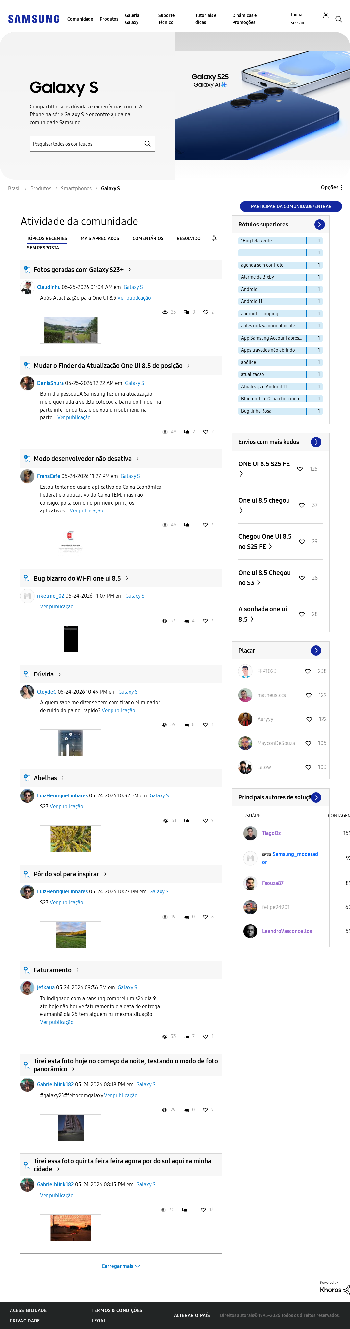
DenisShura (50, 383)
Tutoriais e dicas (205, 19)
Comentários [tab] (148, 238)
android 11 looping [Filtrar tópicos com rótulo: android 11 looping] (259, 314)
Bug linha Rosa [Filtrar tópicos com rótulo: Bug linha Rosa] (256, 411)
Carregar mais (117, 1266)
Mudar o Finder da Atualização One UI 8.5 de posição (108, 365)
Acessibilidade (28, 1310)
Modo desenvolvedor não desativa (83, 459)
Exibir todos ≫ (280, 442)
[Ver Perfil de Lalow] (264, 767)
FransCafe (48, 476)
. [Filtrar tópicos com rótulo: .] (241, 253)
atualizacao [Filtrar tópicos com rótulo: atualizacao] (252, 374)
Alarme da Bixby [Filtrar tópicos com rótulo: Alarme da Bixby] (257, 277)
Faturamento (53, 970)
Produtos (109, 19)
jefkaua (46, 988)
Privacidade (25, 1321)
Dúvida (44, 674)
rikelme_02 (50, 596)
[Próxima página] (319, 224)
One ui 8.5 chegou (264, 500)
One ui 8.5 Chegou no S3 (264, 578)
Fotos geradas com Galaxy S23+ (79, 269)
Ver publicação (134, 298)
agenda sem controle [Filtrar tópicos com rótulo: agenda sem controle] (262, 265)
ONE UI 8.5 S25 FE (264, 464)
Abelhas (45, 778)
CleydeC (46, 692)
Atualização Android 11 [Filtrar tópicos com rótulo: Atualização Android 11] (264, 387)
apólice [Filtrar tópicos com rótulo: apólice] (248, 362)
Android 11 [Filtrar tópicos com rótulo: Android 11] (251, 301)
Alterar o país (192, 1315)
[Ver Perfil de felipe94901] (276, 907)
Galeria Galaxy (132, 19)
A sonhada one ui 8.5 (262, 614)
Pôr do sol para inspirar (66, 874)
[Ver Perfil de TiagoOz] (271, 833)
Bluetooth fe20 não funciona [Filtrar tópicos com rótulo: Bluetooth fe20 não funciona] (270, 399)
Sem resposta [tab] (43, 247)
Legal (99, 1321)
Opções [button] (329, 187)
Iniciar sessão (297, 19)
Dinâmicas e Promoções (244, 19)
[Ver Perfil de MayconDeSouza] (276, 743)
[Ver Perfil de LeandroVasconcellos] (287, 931)
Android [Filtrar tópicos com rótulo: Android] (249, 289)
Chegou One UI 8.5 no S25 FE (265, 542)
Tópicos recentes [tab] (47, 238)
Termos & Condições (117, 1310)
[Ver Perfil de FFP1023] (267, 671)
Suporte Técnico (166, 19)
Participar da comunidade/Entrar (291, 206)
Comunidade (80, 19)
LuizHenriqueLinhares (62, 796)
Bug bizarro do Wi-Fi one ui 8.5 (77, 578)
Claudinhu (49, 287)
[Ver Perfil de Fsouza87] (273, 883)
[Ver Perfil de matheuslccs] (271, 695)
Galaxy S (133, 287)
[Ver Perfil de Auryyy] (265, 719)
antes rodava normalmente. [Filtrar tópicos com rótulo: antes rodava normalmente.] (268, 326)
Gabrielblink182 (55, 1084)
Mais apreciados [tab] (100, 238)
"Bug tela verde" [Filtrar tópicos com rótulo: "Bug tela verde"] (257, 241)
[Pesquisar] (92, 144)
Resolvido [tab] (189, 238)
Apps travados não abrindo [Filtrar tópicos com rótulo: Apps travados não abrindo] (268, 350)
